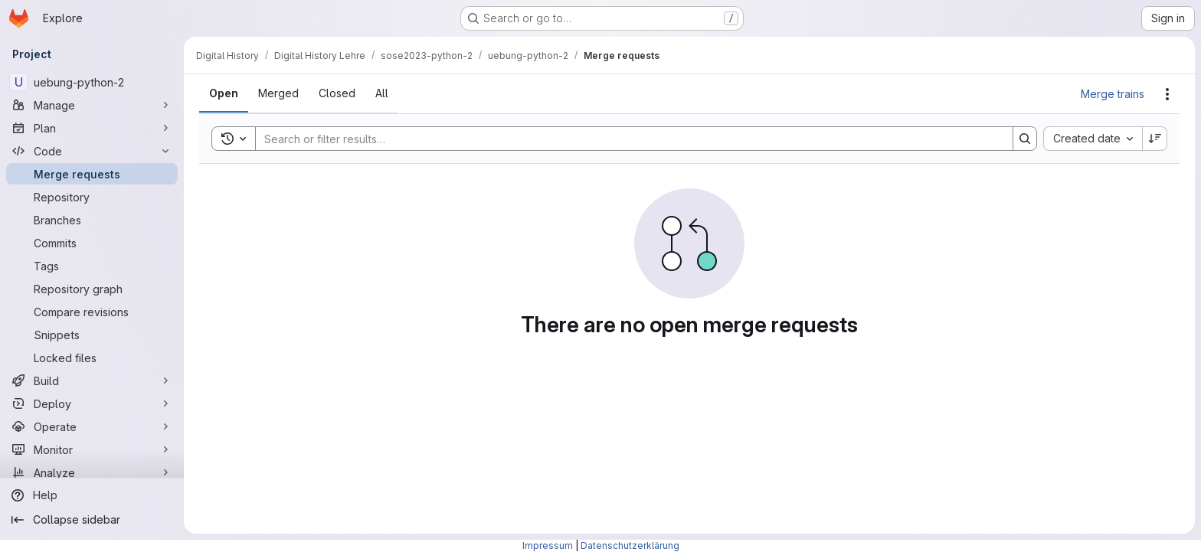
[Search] (626, 138)
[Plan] (92, 128)
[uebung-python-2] (92, 82)
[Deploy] (92, 403)
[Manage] (92, 105)
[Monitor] (92, 449)
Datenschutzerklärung (630, 545)
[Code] (92, 151)
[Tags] (92, 265)
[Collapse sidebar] (92, 520)
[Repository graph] (92, 288)
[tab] (223, 93)
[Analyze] (92, 472)
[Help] (92, 495)
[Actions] (1167, 94)
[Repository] (92, 196)
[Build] (92, 380)
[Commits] (92, 242)
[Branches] (92, 219)
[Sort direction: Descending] (1155, 138)
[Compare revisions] (92, 311)
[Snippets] (92, 334)
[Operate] (92, 426)
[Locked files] (92, 357)
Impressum (547, 545)
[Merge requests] (92, 174)
